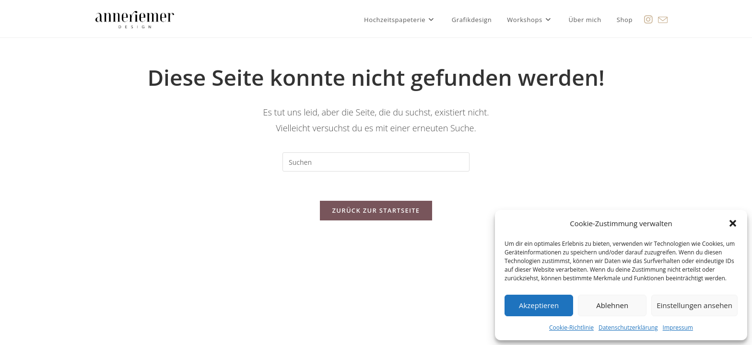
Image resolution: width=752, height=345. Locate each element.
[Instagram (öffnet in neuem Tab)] (648, 18)
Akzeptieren (539, 305)
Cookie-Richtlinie (571, 327)
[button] (733, 223)
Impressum (678, 327)
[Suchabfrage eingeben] (376, 162)
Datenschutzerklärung (628, 327)
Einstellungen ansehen (694, 305)
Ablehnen (612, 305)
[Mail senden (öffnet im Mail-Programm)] (663, 18)
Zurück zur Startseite (376, 210)
